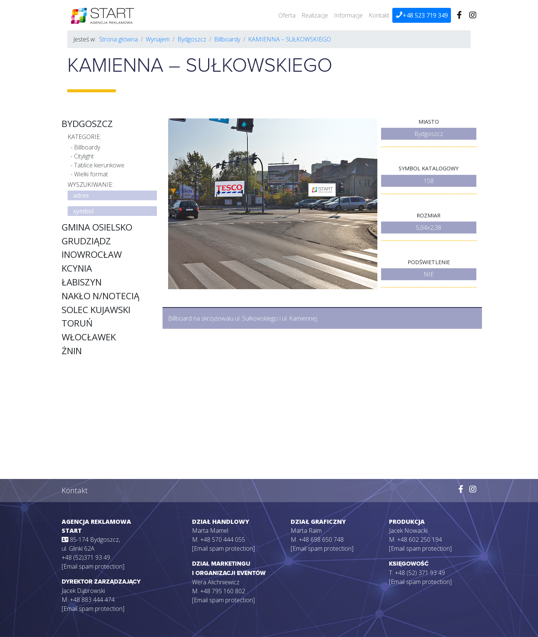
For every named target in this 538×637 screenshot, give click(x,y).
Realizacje (315, 15)
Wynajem (158, 39)
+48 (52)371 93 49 (86, 557)
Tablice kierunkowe (99, 165)
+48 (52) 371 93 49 (420, 573)
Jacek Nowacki (408, 530)
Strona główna (118, 39)
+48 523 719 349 (421, 15)
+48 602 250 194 (419, 539)
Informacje (348, 15)
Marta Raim (306, 530)
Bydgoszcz (191, 39)
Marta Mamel (210, 530)
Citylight (84, 156)
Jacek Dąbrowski (83, 591)
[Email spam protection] (93, 566)
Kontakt (379, 15)
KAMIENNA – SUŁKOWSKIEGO (289, 39)
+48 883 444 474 (92, 600)
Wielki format (91, 174)
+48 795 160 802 (222, 591)
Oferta (287, 15)
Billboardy (227, 39)
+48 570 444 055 (222, 539)
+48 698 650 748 (321, 539)
